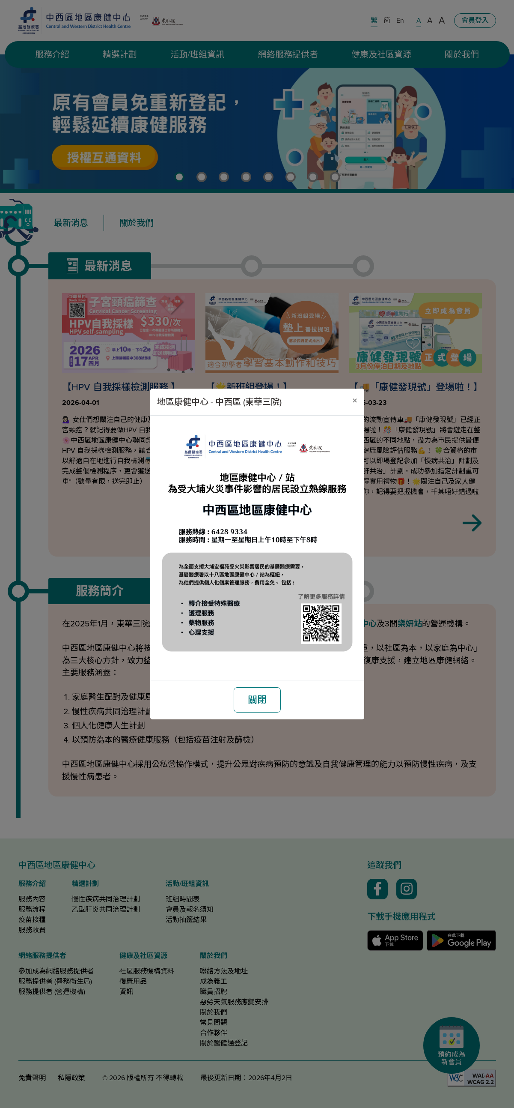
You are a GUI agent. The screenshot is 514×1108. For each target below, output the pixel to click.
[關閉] (354, 401)
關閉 (257, 700)
